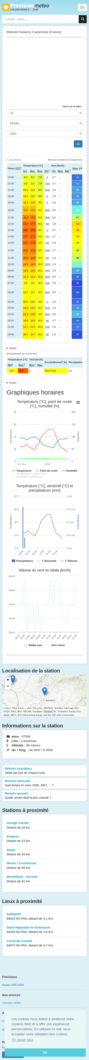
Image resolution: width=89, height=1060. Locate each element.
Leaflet (6, 708)
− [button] (8, 686)
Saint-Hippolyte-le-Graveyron (44, 930)
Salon (44, 852)
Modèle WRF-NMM (13, 985)
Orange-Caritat (44, 825)
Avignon (44, 839)
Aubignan (44, 916)
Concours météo (11, 1002)
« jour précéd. (14, 159)
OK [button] (45, 1052)
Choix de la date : (72, 106)
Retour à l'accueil (27, 7)
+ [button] (8, 680)
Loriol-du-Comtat (44, 943)
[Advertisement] (44, 71)
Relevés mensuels (44, 783)
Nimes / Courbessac (44, 865)
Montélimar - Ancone (44, 879)
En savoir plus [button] (22, 1040)
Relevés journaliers (44, 771)
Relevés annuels (44, 796)
